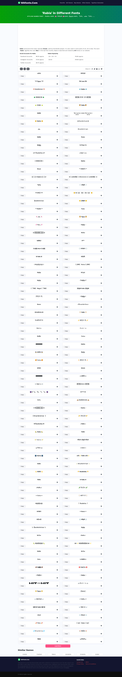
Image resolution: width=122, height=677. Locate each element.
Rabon (54, 654)
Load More (58, 646)
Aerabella (68, 654)
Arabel (97, 654)
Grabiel (25, 654)
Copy (22, 76)
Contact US (80, 662)
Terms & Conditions (91, 664)
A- (21, 68)
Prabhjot (39, 654)
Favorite (62, 2)
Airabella (82, 654)
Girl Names (69, 2)
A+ (28, 68)
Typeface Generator (97, 2)
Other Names (86, 2)
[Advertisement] (61, 36)
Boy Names (77, 2)
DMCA (87, 662)
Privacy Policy (80, 664)
